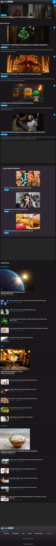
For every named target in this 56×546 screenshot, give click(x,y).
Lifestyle (30, 533)
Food (23, 533)
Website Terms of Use (28, 538)
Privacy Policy (49, 533)
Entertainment (15, 533)
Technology (6, 533)
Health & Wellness (39, 533)
